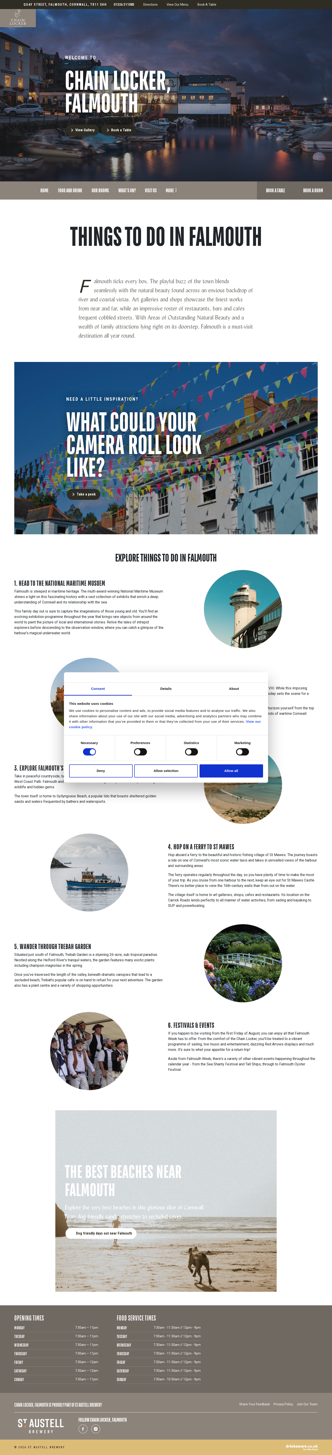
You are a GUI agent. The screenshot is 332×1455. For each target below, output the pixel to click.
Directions (150, 4)
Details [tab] (166, 689)
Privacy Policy (283, 1404)
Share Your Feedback (254, 1404)
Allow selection (166, 771)
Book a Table (121, 130)
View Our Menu (177, 4)
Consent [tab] (98, 689)
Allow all (231, 771)
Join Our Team (307, 1404)
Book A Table (207, 4)
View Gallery (85, 130)
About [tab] (234, 689)
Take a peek (86, 494)
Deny (101, 771)
